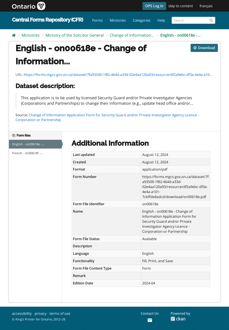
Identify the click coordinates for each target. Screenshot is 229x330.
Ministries (118, 20)
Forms (97, 20)
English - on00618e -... (180, 35)
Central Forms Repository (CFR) (47, 20)
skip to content (180, 5)
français (206, 5)
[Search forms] (193, 20)
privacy (40, 313)
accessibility (22, 313)
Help (161, 20)
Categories (141, 20)
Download (204, 47)
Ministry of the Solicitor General (75, 35)
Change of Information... (132, 35)
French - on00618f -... (27, 153)
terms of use (60, 313)
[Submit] (211, 19)
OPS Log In (154, 5)
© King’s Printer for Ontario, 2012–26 (38, 319)
